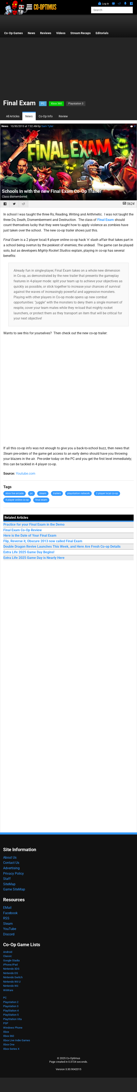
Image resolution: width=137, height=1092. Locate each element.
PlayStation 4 (11, 1010)
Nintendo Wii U (11, 981)
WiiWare (8, 990)
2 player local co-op (107, 493)
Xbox (6, 1031)
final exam (41, 499)
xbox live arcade (14, 493)
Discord (8, 934)
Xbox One (8, 1044)
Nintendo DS (10, 973)
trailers (57, 493)
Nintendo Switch (13, 977)
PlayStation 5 (11, 1014)
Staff (7, 879)
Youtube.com (25, 473)
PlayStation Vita (12, 1019)
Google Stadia (11, 960)
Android (7, 951)
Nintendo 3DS (11, 968)
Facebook (10, 913)
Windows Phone (12, 1027)
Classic (7, 956)
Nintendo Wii (10, 985)
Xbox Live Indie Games (16, 1040)
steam (42, 493)
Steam (8, 924)
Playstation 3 (75, 103)
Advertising (11, 868)
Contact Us (11, 863)
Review (63, 116)
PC (42, 103)
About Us (9, 857)
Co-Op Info (46, 116)
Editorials (102, 33)
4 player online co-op (17, 499)
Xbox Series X (11, 1048)
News (31, 33)
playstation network (78, 493)
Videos (60, 33)
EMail (7, 908)
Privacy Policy (13, 873)
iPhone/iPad (10, 964)
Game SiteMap (14, 889)
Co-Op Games (13, 33)
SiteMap (9, 884)
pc (31, 493)
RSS (6, 918)
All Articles (12, 116)
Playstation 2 (10, 1002)
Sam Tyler (47, 126)
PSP (5, 1023)
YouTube (9, 929)
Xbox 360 (56, 103)
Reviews (45, 33)
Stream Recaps (80, 33)
